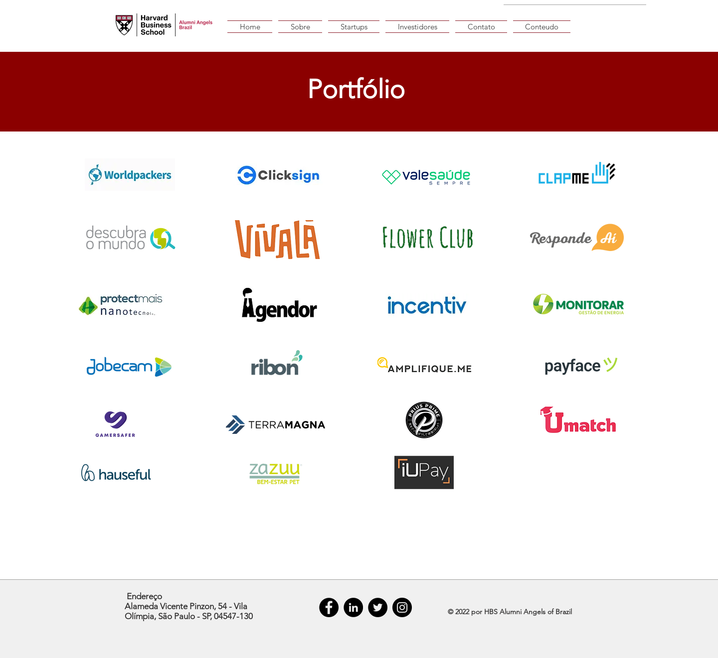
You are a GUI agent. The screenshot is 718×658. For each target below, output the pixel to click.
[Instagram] (402, 607)
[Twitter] (377, 607)
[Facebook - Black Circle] (329, 607)
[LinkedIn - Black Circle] (353, 607)
